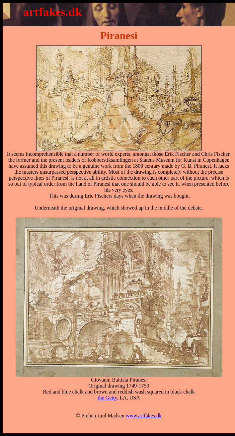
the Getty (107, 397)
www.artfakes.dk (144, 415)
